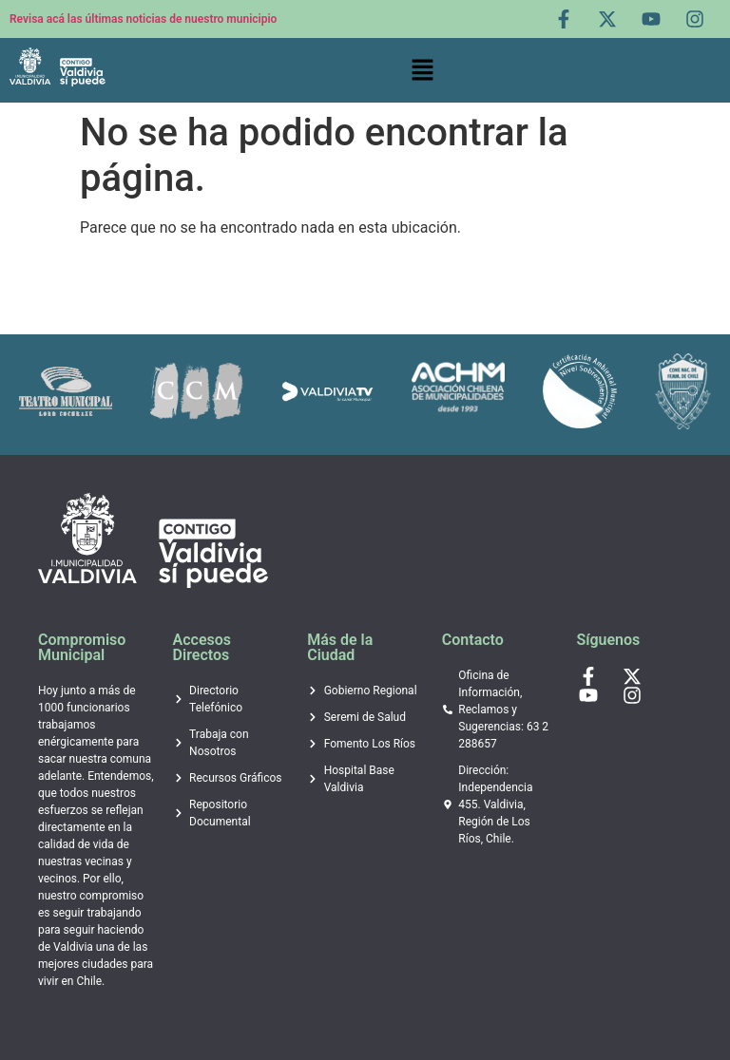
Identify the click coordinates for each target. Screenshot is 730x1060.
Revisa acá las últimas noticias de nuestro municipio (143, 19)
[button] (422, 70)
